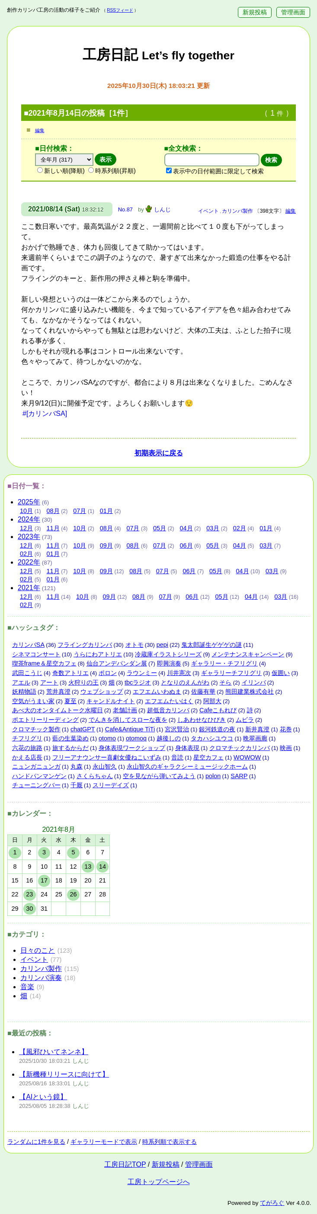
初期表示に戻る (158, 453)
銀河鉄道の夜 (217, 729)
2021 (29, 587)
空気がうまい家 (33, 701)
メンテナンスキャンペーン (247, 654)
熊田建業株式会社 (249, 691)
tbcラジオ (138, 682)
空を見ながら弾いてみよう (159, 776)
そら (225, 682)
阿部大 (212, 701)
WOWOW (247, 757)
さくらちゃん (95, 776)
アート (49, 682)
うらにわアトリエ (98, 654)
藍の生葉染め (70, 738)
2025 (29, 502)
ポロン (108, 672)
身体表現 (187, 747)
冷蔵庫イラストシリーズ (168, 654)
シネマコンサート (36, 654)
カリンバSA (28, 644)
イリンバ (254, 682)
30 (29, 908)
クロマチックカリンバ (239, 747)
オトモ (134, 644)
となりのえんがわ (185, 682)
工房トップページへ (159, 1181)
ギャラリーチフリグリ (231, 672)
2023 (29, 536)
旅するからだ (70, 747)
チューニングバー (36, 785)
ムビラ (245, 719)
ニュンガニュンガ (36, 766)
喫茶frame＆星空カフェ (44, 663)
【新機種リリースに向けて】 (64, 1074)
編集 (40, 130)
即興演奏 (169, 663)
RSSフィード (120, 10)
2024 (29, 519)
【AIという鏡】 (43, 1096)
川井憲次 (179, 672)
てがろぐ (272, 1203)
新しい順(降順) (61, 170)
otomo (107, 738)
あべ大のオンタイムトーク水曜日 (57, 710)
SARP (239, 776)
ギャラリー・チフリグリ (224, 663)
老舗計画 (125, 710)
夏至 (70, 701)
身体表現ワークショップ (132, 747)
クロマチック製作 (36, 729)
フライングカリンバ (85, 644)
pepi (162, 644)
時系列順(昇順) (112, 170)
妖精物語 (24, 691)
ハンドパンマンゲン (39, 776)
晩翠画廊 (255, 738)
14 (102, 866)
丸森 (76, 766)
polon (213, 776)
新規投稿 (255, 12)
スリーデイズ (111, 785)
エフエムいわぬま (157, 691)
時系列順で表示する (169, 1141)
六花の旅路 (27, 747)
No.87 (125, 209)
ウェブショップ (101, 691)
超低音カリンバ (168, 710)
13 (87, 866)
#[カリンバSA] (44, 413)
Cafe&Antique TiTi (130, 729)
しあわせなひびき (201, 719)
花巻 (286, 729)
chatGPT (82, 729)
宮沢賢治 (177, 729)
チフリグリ (27, 738)
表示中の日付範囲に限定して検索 (215, 171)
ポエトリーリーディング (45, 719)
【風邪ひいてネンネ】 (53, 1051)
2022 (29, 562)
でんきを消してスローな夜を (128, 719)
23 (29, 894)
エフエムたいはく (169, 701)
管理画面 (293, 12)
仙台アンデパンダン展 (116, 663)
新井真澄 (257, 729)
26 (73, 894)
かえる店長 (27, 757)
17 (44, 880)
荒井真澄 (58, 691)
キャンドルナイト (110, 701)
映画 (286, 747)
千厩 (76, 785)
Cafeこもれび (218, 710)
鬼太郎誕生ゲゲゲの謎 (211, 644)
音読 (177, 757)
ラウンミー (142, 672)
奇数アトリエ (70, 672)
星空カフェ (208, 757)
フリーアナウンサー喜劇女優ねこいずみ (106, 757)
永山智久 (105, 766)
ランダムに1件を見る (36, 1141)
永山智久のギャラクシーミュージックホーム (187, 766)
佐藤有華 (203, 691)
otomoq (136, 738)
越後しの (169, 738)
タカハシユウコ (212, 738)
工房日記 (158, 54)
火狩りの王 (83, 682)
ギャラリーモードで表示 (103, 1141)
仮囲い (281, 672)
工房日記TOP (125, 1164)
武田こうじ (27, 672)
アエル (21, 682)
